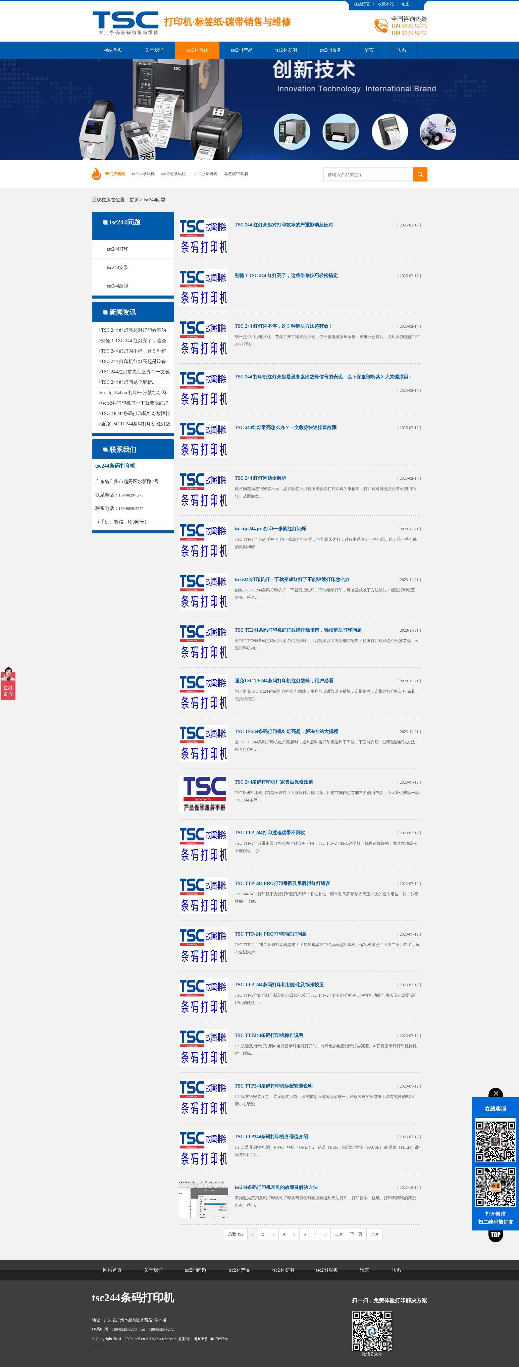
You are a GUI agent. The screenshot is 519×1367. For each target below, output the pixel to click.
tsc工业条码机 (205, 173)
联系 (401, 50)
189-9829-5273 (131, 495)
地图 (406, 4)
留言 (369, 50)
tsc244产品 (242, 50)
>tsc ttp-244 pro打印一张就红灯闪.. (134, 392)
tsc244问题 (197, 50)
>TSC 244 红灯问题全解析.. (127, 382)
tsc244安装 (118, 267)
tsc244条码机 (143, 173)
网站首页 (112, 50)
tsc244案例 (286, 50)
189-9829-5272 (131, 508)
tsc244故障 (118, 285)
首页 (134, 199)
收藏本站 (386, 4)
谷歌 (105, 1346)
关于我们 (154, 50)
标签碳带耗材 (236, 173)
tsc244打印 (118, 249)
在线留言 (362, 4)
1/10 (374, 1234)
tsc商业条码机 (173, 173)
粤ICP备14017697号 (211, 1338)
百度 (96, 1346)
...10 (338, 1234)
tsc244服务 (331, 50)
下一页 (356, 1234)
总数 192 (235, 1234)
